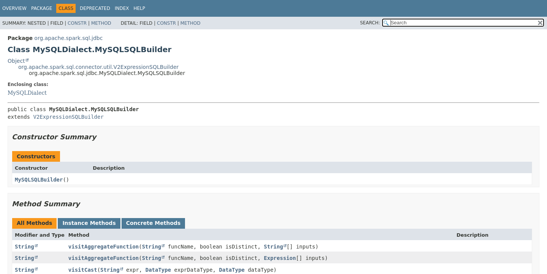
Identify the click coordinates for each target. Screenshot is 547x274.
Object (16, 61)
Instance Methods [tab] (88, 223)
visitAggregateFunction (103, 247)
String (24, 247)
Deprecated (95, 8)
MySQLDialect (27, 93)
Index (122, 8)
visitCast (82, 270)
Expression (280, 258)
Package (41, 8)
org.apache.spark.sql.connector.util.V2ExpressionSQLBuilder (98, 67)
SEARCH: (370, 22)
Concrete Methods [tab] (153, 223)
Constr (77, 23)
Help (139, 8)
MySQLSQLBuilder (39, 180)
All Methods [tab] (34, 223)
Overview (14, 8)
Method (101, 23)
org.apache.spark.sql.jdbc (68, 38)
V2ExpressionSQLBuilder (68, 117)
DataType (158, 270)
